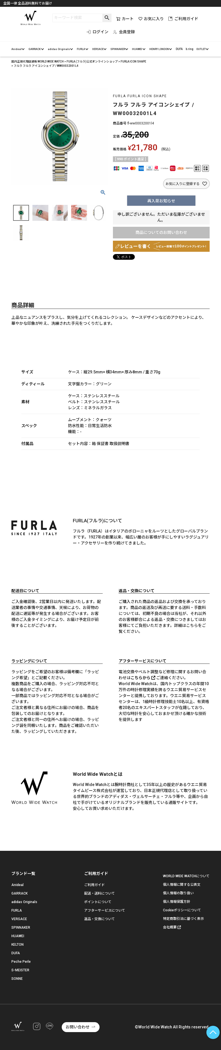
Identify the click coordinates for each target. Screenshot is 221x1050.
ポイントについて (97, 902)
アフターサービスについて (104, 910)
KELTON (17, 945)
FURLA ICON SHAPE (133, 61)
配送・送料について (99, 893)
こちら (192, 625)
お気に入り (151, 18)
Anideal (16, 49)
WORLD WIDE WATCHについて (186, 876)
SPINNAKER (117, 49)
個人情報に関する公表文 (182, 885)
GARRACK (34, 49)
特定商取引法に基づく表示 (183, 919)
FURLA (81, 49)
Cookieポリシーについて (182, 910)
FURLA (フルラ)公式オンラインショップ (92, 61)
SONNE (17, 979)
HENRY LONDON (159, 49)
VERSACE (98, 49)
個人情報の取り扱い (178, 893)
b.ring (189, 49)
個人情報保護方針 (176, 902)
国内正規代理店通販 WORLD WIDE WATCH (37, 61)
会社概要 (170, 927)
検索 (106, 18)
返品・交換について (99, 919)
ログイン (97, 32)
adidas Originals (59, 49)
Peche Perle (21, 962)
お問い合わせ (78, 1027)
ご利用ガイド (183, 18)
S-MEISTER (20, 970)
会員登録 (124, 32)
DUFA (179, 49)
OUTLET (201, 49)
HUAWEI (137, 49)
